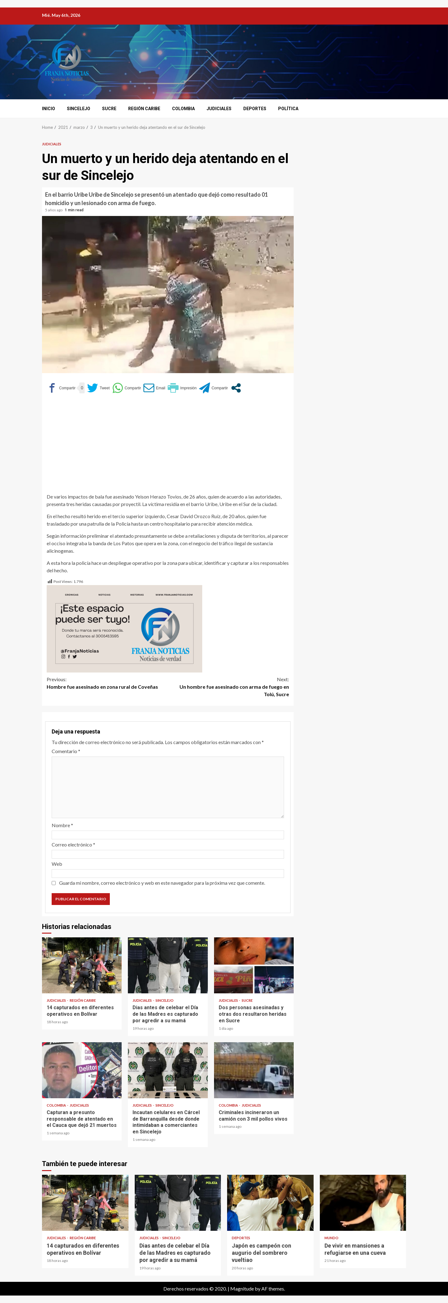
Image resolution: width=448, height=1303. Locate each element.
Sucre (109, 108)
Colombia (183, 108)
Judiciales (219, 108)
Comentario (66, 751)
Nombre (62, 825)
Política (288, 108)
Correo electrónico (73, 844)
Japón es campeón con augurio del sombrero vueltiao (270, 1203)
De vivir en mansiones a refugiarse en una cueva (363, 1203)
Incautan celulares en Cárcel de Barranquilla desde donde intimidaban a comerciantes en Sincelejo (168, 1070)
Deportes (254, 108)
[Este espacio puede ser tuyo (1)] (124, 628)
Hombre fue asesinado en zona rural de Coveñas (107, 683)
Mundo (331, 1238)
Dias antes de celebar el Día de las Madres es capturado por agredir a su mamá (168, 965)
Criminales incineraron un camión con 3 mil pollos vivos (254, 1070)
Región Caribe (144, 108)
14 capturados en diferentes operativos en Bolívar (82, 965)
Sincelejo (78, 108)
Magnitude (242, 1288)
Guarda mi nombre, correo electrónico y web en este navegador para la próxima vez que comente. (162, 883)
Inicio (48, 108)
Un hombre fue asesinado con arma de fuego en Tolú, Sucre (228, 686)
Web (57, 864)
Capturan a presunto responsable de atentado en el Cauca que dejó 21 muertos (82, 1070)
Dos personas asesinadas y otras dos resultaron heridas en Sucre (254, 965)
